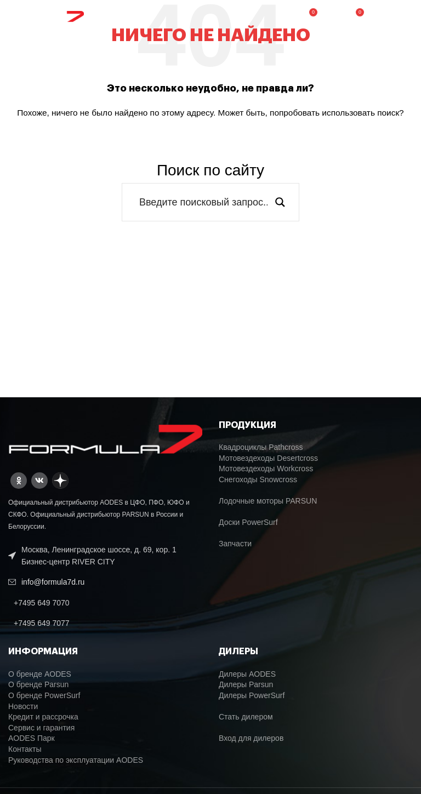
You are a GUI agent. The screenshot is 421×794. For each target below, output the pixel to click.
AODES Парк (31, 738)
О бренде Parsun (38, 684)
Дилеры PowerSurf (252, 695)
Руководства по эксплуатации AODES (75, 760)
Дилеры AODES (247, 674)
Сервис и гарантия (41, 727)
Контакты (24, 749)
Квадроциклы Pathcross (261, 447)
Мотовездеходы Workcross (266, 468)
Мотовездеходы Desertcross (268, 458)
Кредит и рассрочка (43, 716)
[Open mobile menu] (392, 16)
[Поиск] (332, 16)
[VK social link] (39, 480)
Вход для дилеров (251, 738)
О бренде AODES (39, 674)
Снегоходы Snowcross (258, 479)
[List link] (105, 603)
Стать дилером (246, 716)
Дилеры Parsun (246, 684)
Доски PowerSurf (248, 522)
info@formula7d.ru (52, 582)
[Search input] (203, 202)
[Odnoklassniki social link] (18, 480)
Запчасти (235, 543)
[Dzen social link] (60, 480)
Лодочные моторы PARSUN (268, 500)
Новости (23, 706)
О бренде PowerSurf (44, 695)
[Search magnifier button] (280, 202)
